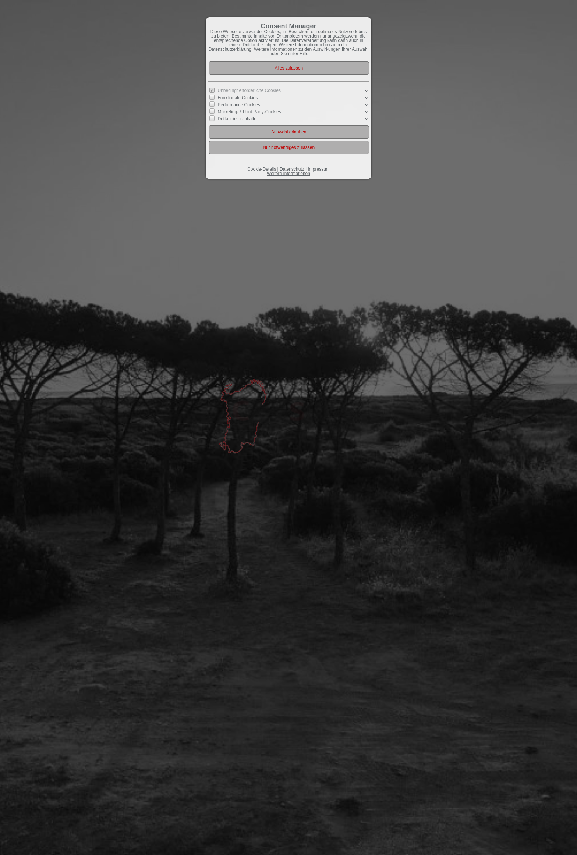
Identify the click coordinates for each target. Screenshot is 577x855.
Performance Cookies (239, 104)
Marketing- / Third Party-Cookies (250, 111)
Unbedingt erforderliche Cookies (249, 90)
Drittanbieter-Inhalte (237, 118)
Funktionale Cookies (238, 97)
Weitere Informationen (288, 173)
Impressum (318, 169)
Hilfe (304, 53)
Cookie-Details (261, 169)
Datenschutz (292, 169)
